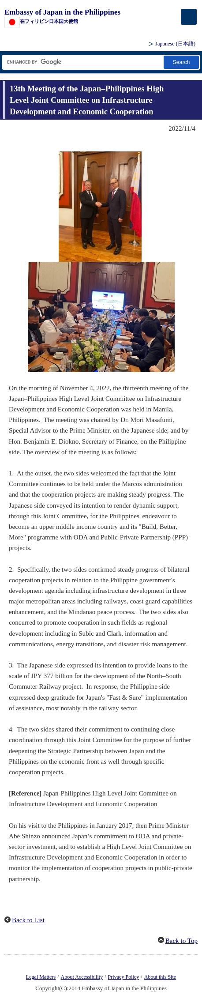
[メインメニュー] (189, 17)
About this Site (160, 977)
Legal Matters (41, 977)
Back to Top (181, 940)
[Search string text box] (82, 62)
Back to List (28, 920)
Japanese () (175, 44)
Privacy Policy (123, 977)
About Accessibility (82, 977)
